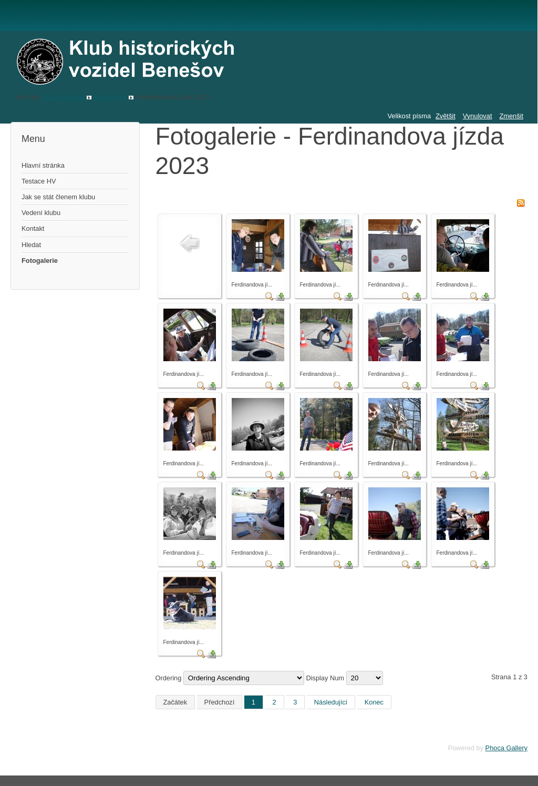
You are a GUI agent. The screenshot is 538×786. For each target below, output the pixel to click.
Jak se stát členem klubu (58, 197)
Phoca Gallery (506, 748)
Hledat (31, 245)
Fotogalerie (110, 97)
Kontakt (33, 228)
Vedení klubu (41, 213)
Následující (330, 702)
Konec (374, 702)
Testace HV (39, 181)
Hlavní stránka (43, 165)
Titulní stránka (64, 97)
